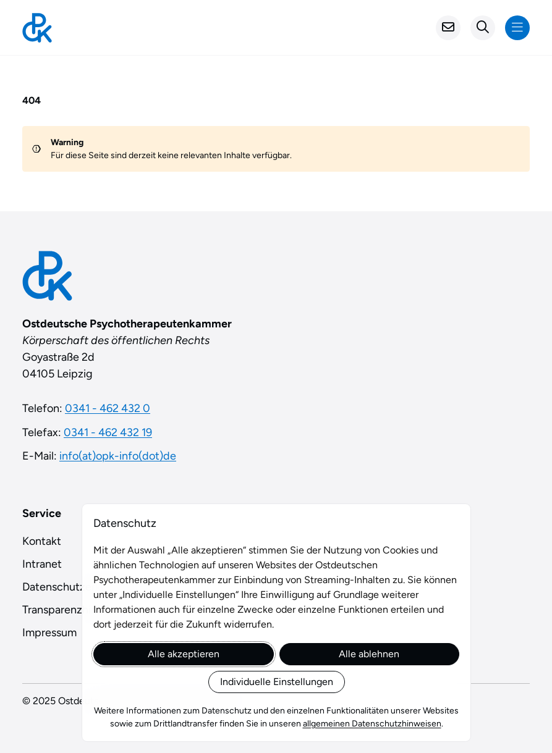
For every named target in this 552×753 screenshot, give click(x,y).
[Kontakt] (448, 27)
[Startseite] (37, 28)
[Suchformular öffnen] (482, 27)
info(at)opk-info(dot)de (117, 456)
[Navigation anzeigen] (517, 27)
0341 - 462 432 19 (108, 432)
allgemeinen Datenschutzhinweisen (371, 723)
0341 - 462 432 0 (107, 408)
